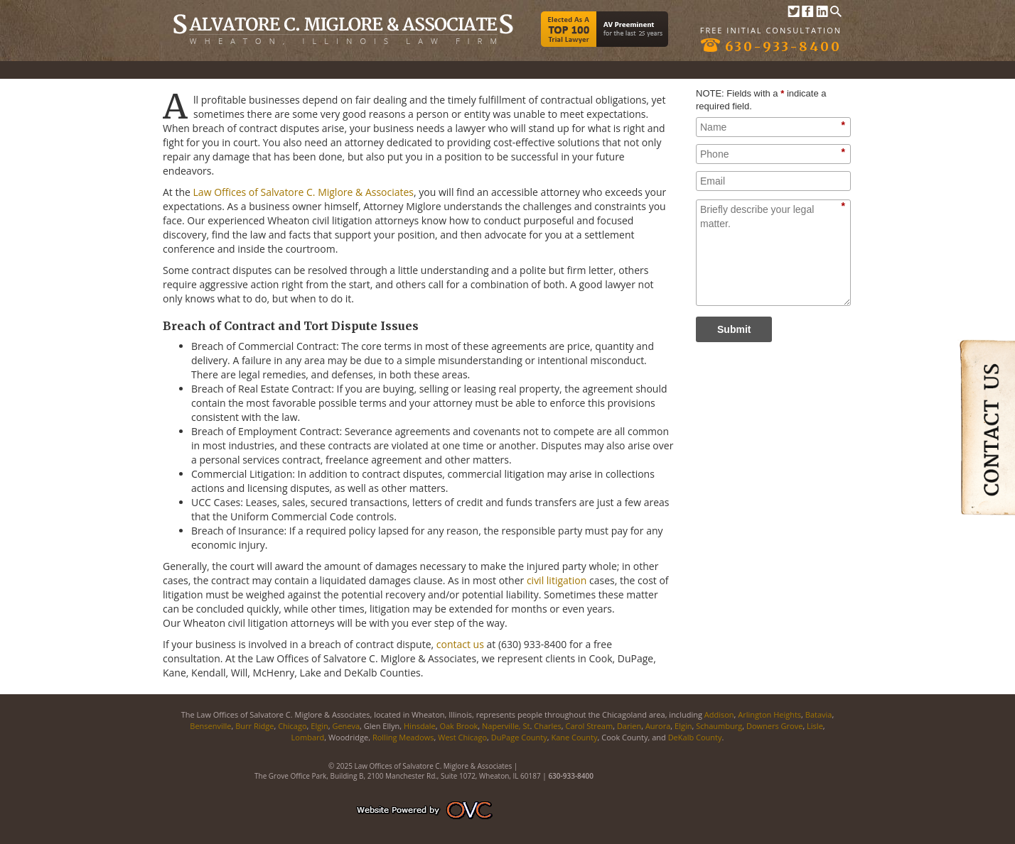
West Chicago (462, 737)
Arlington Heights (769, 714)
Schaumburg (719, 725)
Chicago (292, 725)
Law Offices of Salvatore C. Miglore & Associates (303, 192)
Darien (629, 725)
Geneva (346, 725)
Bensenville (210, 725)
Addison (719, 714)
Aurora (657, 725)
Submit (734, 329)
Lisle (815, 725)
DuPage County (519, 737)
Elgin (319, 725)
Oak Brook (458, 725)
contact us (460, 644)
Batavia (818, 714)
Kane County (573, 737)
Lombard (308, 737)
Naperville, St (506, 725)
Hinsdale (420, 725)
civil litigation (556, 580)
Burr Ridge (254, 725)
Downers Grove (774, 725)
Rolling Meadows (403, 737)
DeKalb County (695, 737)
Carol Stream (589, 725)
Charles (547, 725)
